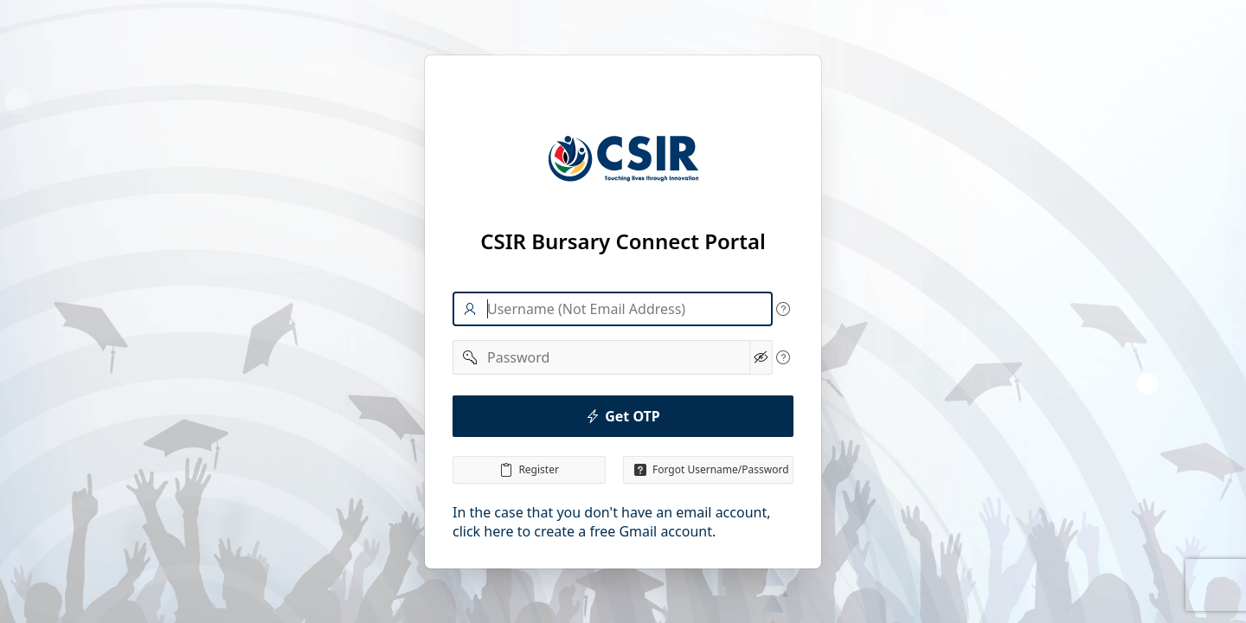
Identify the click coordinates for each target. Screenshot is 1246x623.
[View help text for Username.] (783, 309)
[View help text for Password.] (783, 357)
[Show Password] (761, 357)
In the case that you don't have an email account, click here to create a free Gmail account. (612, 522)
